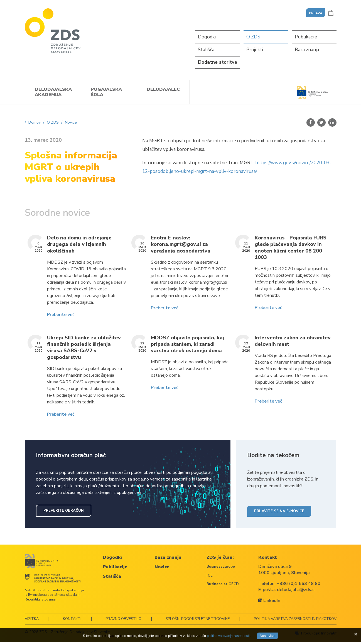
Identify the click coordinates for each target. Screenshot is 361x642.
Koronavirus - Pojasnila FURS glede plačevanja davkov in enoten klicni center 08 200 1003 (290, 248)
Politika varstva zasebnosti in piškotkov (295, 618)
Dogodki (207, 37)
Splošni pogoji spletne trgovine (198, 618)
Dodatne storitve (217, 62)
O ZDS (253, 37)
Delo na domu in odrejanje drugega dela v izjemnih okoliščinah (79, 244)
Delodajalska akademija (53, 92)
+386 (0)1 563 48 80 (298, 583)
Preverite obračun (63, 510)
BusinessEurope (221, 566)
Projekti (254, 49)
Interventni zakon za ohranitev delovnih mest (293, 341)
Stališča (206, 49)
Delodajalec (163, 89)
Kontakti (72, 618)
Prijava (315, 13)
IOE (210, 575)
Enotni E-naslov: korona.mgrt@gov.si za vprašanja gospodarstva (180, 244)
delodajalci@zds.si (296, 590)
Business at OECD (223, 584)
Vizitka (32, 618)
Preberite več (60, 315)
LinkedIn (269, 600)
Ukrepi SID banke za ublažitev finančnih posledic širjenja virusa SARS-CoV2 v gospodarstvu (84, 348)
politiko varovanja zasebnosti (228, 636)
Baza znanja (307, 49)
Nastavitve (267, 636)
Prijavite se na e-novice (279, 511)
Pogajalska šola (106, 92)
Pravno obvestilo (123, 618)
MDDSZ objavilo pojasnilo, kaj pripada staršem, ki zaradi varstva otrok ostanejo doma (187, 344)
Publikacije (306, 37)
